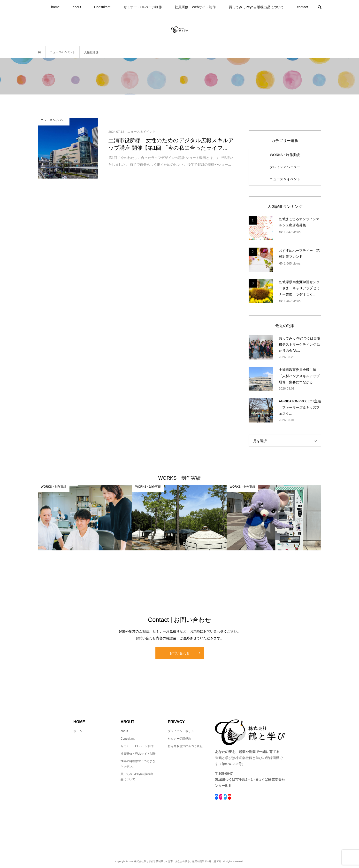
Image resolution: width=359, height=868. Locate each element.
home (55, 7)
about (77, 7)
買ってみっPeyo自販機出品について (256, 7)
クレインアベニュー (285, 167)
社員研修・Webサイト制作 (195, 7)
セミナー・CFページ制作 (142, 7)
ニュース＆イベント (285, 179)
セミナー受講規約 (179, 738)
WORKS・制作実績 (285, 155)
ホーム (77, 731)
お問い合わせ (179, 653)
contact (302, 7)
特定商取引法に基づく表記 (185, 746)
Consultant (102, 7)
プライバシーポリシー (182, 731)
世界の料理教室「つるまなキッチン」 (138, 763)
